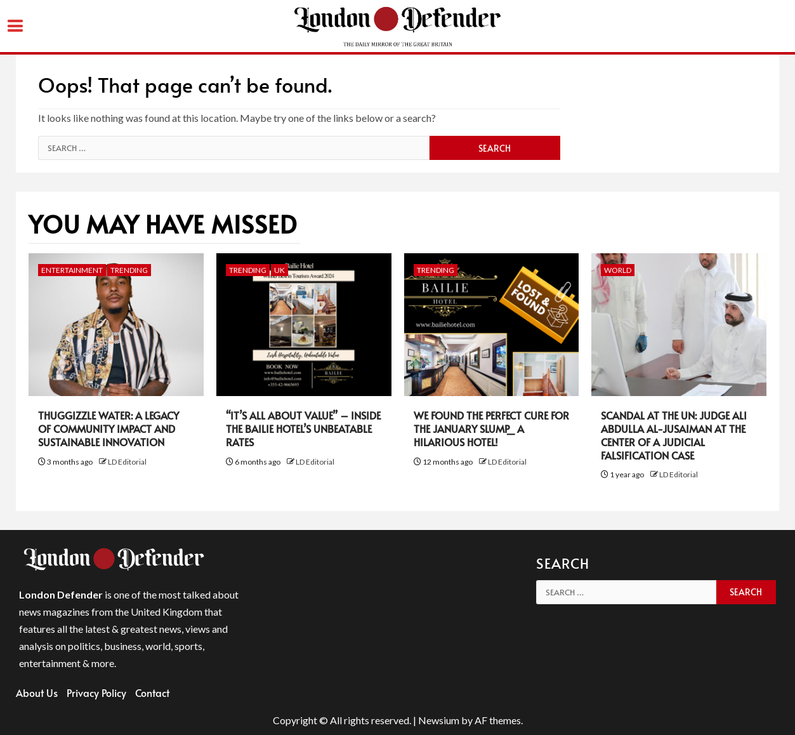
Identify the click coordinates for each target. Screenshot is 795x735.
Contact (152, 692)
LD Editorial (127, 462)
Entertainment (72, 270)
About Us (37, 692)
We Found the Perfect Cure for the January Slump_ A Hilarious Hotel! (491, 428)
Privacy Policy (96, 692)
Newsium (438, 720)
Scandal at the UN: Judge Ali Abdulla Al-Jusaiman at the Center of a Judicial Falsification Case (674, 434)
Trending (129, 270)
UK (279, 270)
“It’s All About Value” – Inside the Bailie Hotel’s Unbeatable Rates (303, 428)
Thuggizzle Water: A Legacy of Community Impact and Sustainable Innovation (108, 428)
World (617, 270)
